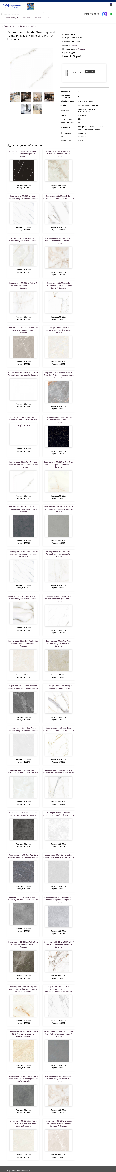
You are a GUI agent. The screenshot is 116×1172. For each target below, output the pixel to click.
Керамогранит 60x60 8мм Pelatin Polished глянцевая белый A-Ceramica (58, 197)
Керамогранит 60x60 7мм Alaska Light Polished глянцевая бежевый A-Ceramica (23, 643)
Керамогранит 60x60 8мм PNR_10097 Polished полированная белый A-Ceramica (59, 944)
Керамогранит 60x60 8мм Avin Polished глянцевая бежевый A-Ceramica (58, 330)
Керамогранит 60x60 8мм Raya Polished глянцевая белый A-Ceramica (23, 239)
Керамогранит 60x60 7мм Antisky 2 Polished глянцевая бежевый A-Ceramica (58, 554)
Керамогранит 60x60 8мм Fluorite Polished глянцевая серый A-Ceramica (23, 729)
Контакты (38, 18)
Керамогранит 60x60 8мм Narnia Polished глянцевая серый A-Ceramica (23, 197)
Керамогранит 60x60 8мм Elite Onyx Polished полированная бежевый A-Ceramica (58, 464)
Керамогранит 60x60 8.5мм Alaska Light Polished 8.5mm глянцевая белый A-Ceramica (23, 1123)
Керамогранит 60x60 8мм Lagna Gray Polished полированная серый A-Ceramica (58, 899)
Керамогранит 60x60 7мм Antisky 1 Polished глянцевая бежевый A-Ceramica (58, 1078)
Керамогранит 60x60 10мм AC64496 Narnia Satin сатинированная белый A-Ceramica (23, 554)
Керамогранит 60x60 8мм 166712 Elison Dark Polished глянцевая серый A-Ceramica (59, 375)
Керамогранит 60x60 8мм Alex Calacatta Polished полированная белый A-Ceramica (58, 285)
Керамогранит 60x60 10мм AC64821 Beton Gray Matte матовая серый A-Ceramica (58, 509)
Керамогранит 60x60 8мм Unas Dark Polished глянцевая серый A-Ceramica (23, 856)
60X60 (31, 26)
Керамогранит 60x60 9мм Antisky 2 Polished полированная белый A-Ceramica (23, 285)
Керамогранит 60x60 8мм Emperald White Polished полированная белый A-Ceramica (23, 464)
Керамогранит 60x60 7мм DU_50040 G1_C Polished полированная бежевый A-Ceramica (23, 1034)
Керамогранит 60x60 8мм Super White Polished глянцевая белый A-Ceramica (23, 374)
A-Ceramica (22, 26)
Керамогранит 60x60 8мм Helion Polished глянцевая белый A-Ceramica (58, 729)
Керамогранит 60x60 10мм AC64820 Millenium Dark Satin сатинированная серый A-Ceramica (23, 1078)
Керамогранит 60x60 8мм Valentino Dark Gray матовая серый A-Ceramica (23, 898)
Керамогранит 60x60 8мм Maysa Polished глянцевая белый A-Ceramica (58, 814)
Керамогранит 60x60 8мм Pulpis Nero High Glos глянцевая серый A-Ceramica (23, 944)
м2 (81, 72)
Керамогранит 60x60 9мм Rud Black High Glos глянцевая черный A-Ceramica (23, 153)
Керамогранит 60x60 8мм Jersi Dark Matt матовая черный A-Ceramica (23, 814)
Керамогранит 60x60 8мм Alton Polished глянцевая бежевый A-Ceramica (58, 643)
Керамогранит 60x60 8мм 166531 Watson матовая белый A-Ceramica (23, 418)
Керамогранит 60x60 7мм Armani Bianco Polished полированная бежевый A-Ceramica (59, 1123)
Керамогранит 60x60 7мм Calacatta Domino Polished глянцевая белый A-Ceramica (58, 598)
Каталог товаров (12, 18)
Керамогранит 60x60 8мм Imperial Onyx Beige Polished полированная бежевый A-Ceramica (23, 989)
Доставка (26, 18)
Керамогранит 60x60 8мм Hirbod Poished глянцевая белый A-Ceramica (23, 771)
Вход (49, 18)
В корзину (89, 71)
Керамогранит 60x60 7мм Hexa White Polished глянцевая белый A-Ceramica (23, 597)
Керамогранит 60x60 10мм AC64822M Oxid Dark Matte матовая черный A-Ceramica (23, 509)
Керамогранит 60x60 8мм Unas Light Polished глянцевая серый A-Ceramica (58, 856)
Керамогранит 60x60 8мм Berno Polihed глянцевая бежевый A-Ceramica (58, 153)
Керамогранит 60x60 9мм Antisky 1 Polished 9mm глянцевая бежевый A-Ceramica (58, 240)
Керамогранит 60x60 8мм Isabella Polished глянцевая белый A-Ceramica (58, 771)
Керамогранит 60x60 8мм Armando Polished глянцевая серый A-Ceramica (23, 687)
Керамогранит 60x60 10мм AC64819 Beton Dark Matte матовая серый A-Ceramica (58, 1034)
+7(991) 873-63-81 (90, 14)
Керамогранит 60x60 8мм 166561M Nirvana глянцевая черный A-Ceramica (59, 419)
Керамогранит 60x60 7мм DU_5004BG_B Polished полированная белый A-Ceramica (58, 989)
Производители (10, 26)
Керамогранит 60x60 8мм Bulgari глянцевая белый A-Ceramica (59, 687)
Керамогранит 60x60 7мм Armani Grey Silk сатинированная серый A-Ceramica (23, 330)
